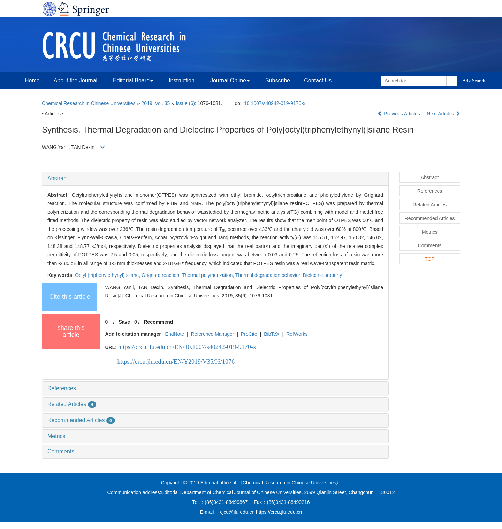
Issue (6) (185, 103)
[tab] (215, 178)
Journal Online (230, 80)
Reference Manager (212, 334)
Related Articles (71, 404)
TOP (430, 259)
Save (124, 322)
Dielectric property (322, 275)
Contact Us (318, 80)
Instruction (182, 80)
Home (32, 80)
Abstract (57, 178)
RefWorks (296, 334)
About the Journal (75, 80)
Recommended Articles (81, 420)
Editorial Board (133, 80)
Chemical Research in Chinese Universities (88, 103)
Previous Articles (399, 113)
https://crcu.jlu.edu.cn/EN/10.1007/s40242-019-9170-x (187, 346)
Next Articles (443, 113)
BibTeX (271, 334)
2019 (147, 103)
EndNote (174, 334)
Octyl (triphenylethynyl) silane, (108, 275)
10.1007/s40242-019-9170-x (274, 103)
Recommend (158, 322)
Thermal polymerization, (208, 275)
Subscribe (277, 80)
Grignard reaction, (162, 275)
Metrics (56, 436)
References (61, 388)
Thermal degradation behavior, (269, 275)
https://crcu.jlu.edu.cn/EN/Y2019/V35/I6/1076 (176, 361)
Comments (60, 451)
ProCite (249, 334)
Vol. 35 (162, 103)
